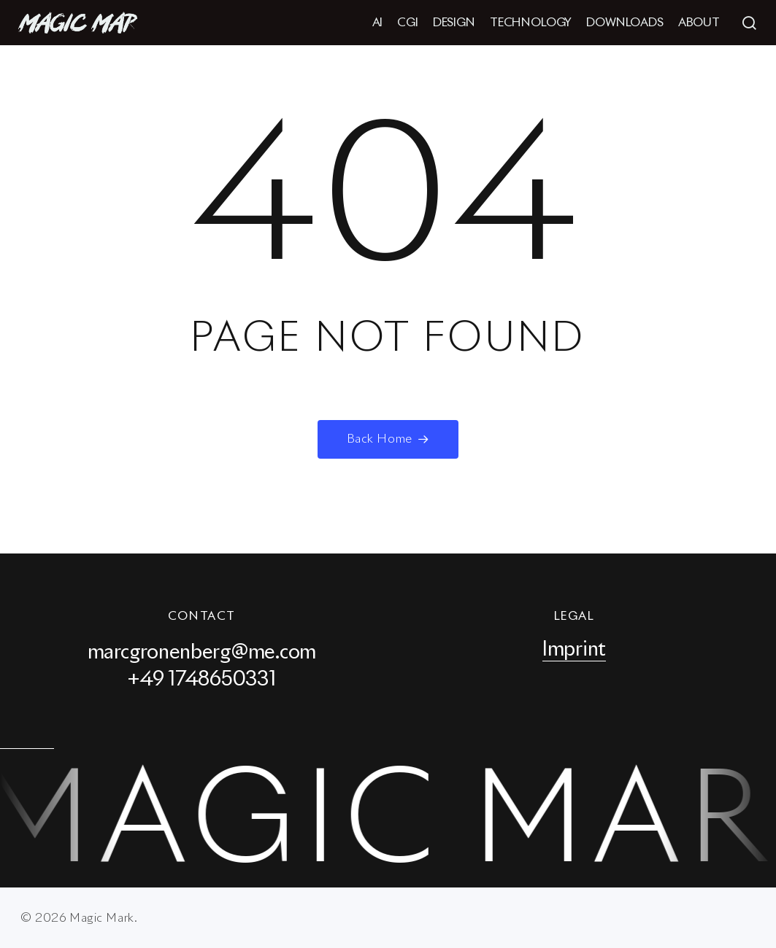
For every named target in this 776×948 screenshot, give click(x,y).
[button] (749, 23)
